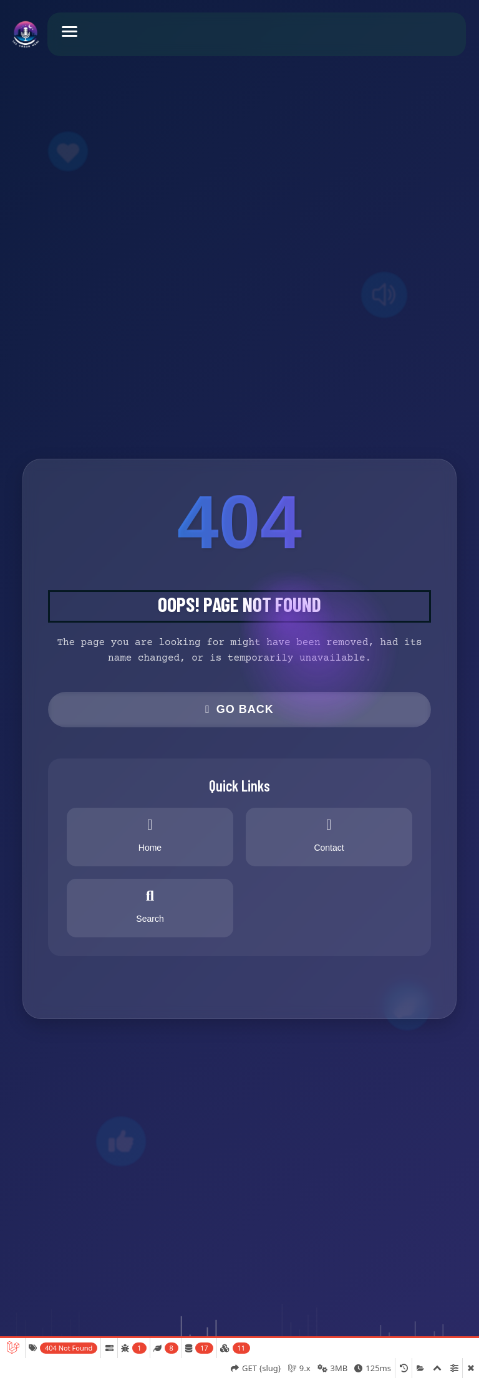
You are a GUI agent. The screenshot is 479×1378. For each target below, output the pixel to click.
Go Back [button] (239, 709)
